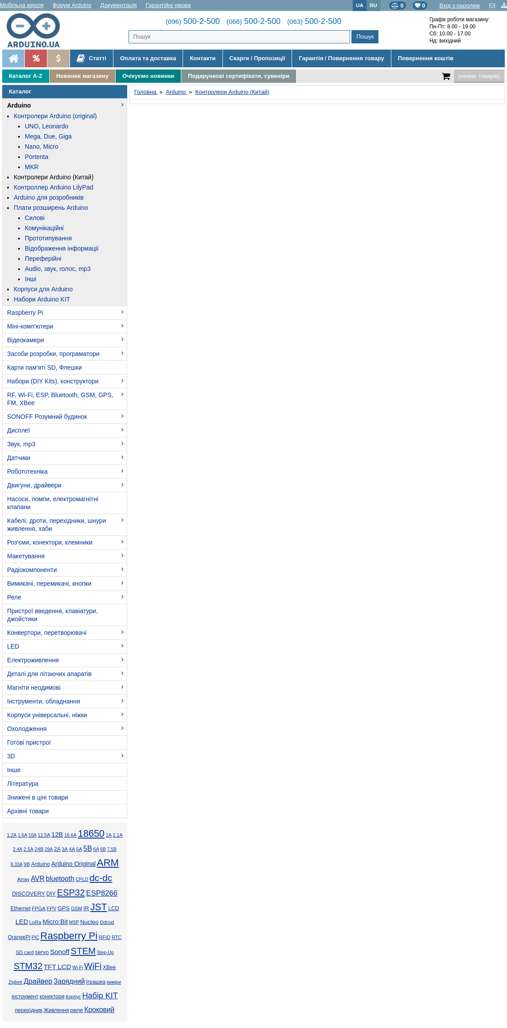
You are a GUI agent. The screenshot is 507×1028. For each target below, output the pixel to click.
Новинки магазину (82, 76)
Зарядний (69, 981)
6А (96, 849)
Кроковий (99, 1009)
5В (87, 848)
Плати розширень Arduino (51, 207)
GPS (64, 908)
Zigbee (15, 982)
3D (11, 756)
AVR (37, 878)
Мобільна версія (22, 5)
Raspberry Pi (25, 312)
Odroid (107, 922)
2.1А (118, 835)
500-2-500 (193, 21)
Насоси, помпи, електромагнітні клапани (52, 502)
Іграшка (95, 982)
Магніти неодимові (34, 687)
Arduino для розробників (49, 197)
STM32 (28, 966)
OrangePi (19, 937)
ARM (108, 862)
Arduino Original (73, 863)
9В (27, 864)
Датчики (18, 457)
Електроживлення (33, 660)
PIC (35, 937)
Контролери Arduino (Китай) (54, 177)
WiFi (92, 966)
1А (109, 835)
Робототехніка (27, 471)
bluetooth (60, 878)
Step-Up (105, 952)
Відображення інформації (61, 248)
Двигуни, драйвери (34, 485)
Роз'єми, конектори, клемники (49, 542)
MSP (74, 922)
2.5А (28, 849)
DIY (50, 894)
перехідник (29, 1010)
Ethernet (21, 908)
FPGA (39, 908)
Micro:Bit (55, 921)
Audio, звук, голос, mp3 (57, 268)
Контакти (202, 58)
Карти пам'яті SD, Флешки (44, 367)
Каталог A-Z (26, 76)
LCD (113, 908)
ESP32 (71, 892)
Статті (91, 58)
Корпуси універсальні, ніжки (47, 715)
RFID (104, 937)
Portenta (36, 156)
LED (13, 646)
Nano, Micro (41, 146)
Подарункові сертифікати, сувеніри (238, 76)
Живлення (56, 1010)
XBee (109, 967)
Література (23, 783)
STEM (83, 951)
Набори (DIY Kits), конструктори (52, 381)
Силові (35, 217)
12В (57, 834)
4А (72, 849)
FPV (51, 908)
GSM (76, 908)
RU (373, 5)
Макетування (26, 556)
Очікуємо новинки (148, 76)
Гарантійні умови (168, 5)
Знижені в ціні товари (37, 797)
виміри (114, 982)
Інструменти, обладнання (43, 701)
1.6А (22, 835)
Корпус (73, 996)
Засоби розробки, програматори (53, 353)
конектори (51, 996)
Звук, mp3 (21, 444)
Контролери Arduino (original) (55, 116)
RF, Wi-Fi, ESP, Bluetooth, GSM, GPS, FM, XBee (60, 398)
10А (32, 835)
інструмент (25, 996)
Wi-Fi (77, 967)
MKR (32, 166)
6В (103, 849)
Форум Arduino (72, 5)
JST (98, 907)
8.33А (17, 864)
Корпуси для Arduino (43, 289)
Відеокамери (25, 340)
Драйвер (37, 981)
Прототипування (48, 238)
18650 (91, 833)
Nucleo (89, 922)
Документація (119, 5)
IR (86, 908)
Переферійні (43, 258)
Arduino (19, 105)
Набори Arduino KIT (42, 299)
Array (23, 879)
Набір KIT (99, 995)
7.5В (112, 849)
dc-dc (101, 878)
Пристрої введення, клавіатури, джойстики (52, 614)
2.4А (17, 849)
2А (57, 849)
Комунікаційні (44, 228)
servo (42, 952)
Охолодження (27, 728)
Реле (14, 597)
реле (76, 1010)
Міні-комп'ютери (30, 326)
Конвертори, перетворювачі (46, 632)
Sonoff (60, 951)
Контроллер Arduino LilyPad (53, 187)
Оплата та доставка (148, 58)
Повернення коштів (425, 58)
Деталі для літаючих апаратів (49, 673)
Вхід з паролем (459, 5)
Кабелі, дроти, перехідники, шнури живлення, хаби (56, 524)
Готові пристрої (29, 742)
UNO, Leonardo (46, 126)
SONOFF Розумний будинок (47, 416)
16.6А (70, 835)
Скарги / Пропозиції (257, 58)
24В (39, 849)
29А (49, 849)
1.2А (11, 835)
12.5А (44, 835)
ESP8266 (101, 893)
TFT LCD (57, 966)
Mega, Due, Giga (48, 136)
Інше (14, 769)
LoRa (35, 922)
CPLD (82, 879)
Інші (30, 278)
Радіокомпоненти (32, 569)
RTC (116, 937)
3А (64, 849)
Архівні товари (28, 811)
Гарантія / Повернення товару (341, 58)
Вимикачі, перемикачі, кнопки (49, 583)
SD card (25, 952)
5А (79, 849)
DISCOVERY (28, 894)
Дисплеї (18, 430)
